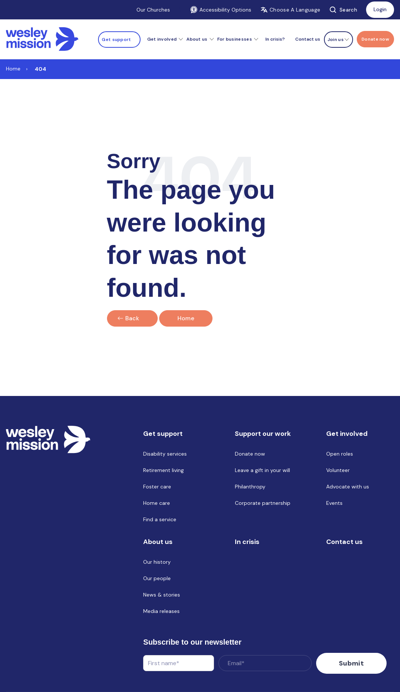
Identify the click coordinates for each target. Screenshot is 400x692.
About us (196, 39)
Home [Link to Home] (13, 68)
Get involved (162, 39)
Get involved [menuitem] (347, 433)
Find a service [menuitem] (159, 519)
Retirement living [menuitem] (163, 470)
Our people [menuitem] (157, 578)
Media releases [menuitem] (161, 611)
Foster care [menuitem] (157, 486)
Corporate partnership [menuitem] (262, 503)
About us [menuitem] (158, 541)
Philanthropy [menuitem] (250, 486)
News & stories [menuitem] (161, 594)
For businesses (234, 39)
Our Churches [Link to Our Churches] (153, 9)
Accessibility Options (220, 9)
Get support (116, 40)
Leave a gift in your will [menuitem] (262, 470)
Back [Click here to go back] (132, 318)
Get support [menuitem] (163, 433)
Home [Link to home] (185, 318)
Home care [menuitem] (156, 503)
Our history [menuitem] (157, 562)
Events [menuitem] (334, 503)
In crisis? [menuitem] (275, 39)
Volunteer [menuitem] (338, 470)
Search (343, 9)
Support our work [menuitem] (263, 433)
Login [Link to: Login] (380, 9)
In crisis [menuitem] (247, 541)
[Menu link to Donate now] (375, 39)
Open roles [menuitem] (339, 453)
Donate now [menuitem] (250, 453)
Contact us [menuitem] (307, 39)
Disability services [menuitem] (165, 453)
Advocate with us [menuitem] (347, 486)
